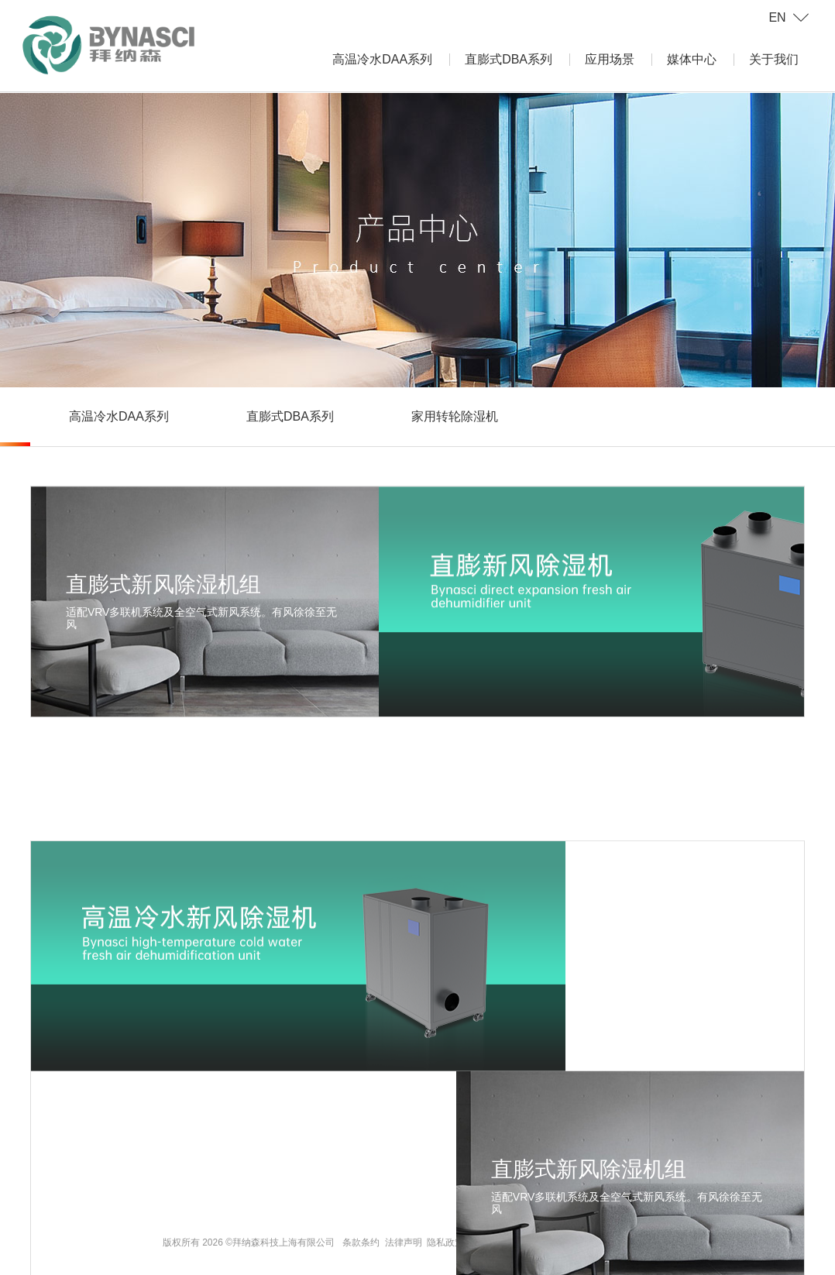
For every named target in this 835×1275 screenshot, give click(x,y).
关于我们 (774, 59)
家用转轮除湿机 (454, 416)
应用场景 (609, 59)
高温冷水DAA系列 (382, 59)
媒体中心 (691, 59)
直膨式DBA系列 (508, 59)
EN (776, 17)
